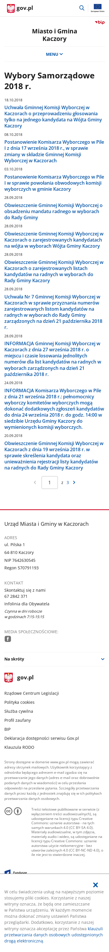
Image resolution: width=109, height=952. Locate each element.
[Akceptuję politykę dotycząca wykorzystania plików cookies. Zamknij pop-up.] (96, 885)
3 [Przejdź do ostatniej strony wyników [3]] (68, 482)
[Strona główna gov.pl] (20, 8)
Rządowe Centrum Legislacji (31, 693)
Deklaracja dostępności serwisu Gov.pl (41, 738)
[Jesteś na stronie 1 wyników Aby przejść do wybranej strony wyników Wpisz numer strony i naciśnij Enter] (50, 482)
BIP (7, 729)
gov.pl (18, 678)
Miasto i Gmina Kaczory (54, 34)
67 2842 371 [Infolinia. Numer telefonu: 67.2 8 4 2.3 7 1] (16, 596)
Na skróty (14, 659)
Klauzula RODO (19, 747)
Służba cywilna (18, 711)
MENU (54, 54)
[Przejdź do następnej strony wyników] (74, 482)
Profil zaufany (17, 720)
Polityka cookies (19, 702)
